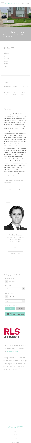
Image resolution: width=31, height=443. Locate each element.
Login (23, 3)
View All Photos (8, 21)
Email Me (15, 247)
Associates (15, 442)
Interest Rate (9, 286)
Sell (16, 438)
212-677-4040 (16, 239)
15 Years (10, 308)
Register (28, 3)
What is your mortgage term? (13, 305)
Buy (15, 431)
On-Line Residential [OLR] (12, 351)
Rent (15, 434)
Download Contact (15, 253)
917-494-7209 (16, 241)
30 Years (20, 308)
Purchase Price (9, 278)
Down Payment (9, 293)
